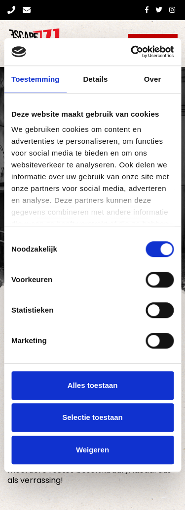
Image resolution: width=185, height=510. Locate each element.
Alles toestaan (93, 385)
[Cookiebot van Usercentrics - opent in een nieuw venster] (132, 51)
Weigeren (92, 450)
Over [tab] (152, 79)
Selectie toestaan (92, 417)
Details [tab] (95, 79)
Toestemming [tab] (35, 79)
